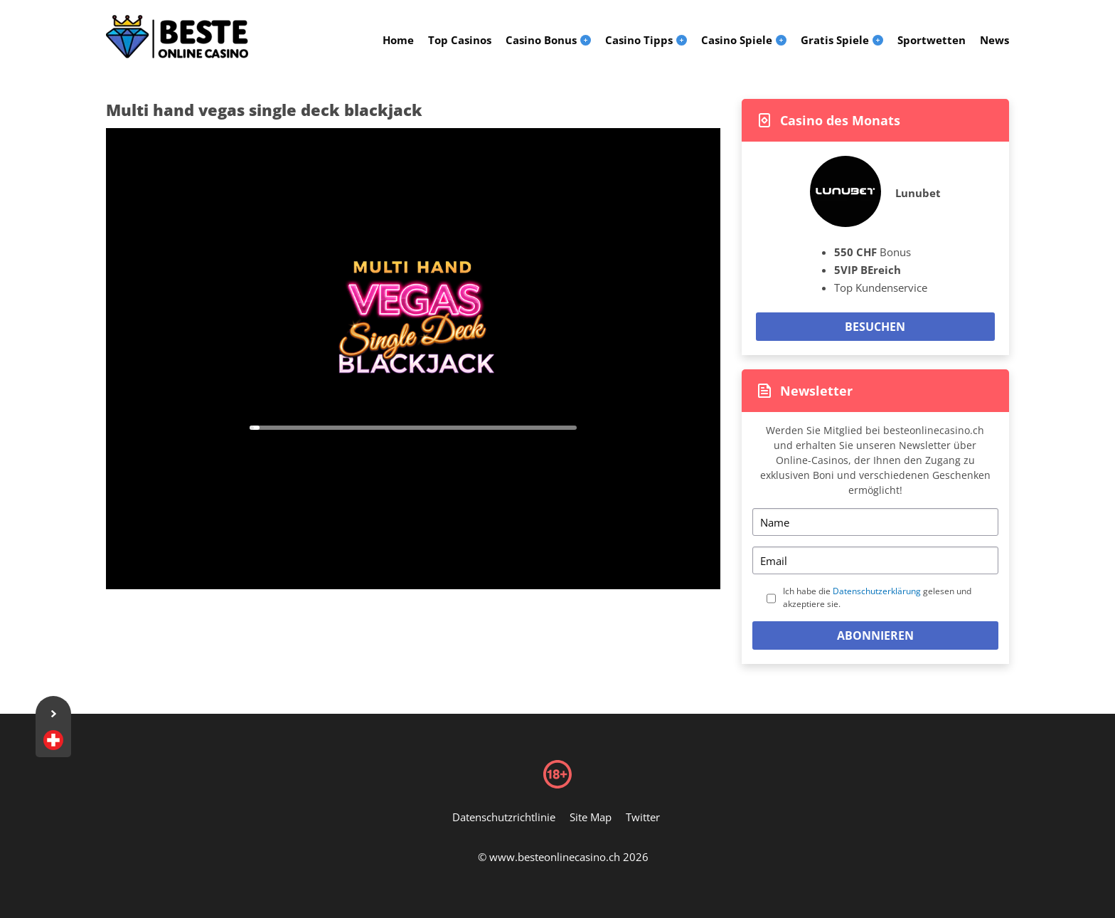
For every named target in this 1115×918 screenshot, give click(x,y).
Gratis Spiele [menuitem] (835, 40)
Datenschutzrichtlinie (503, 817)
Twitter (643, 817)
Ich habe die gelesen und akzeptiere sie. (877, 597)
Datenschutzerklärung (877, 591)
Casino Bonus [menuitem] (541, 40)
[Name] (875, 522)
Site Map (591, 817)
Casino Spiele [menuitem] (736, 40)
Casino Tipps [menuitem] (639, 40)
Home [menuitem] (398, 40)
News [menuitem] (994, 40)
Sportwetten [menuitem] (931, 40)
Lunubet (918, 193)
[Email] (875, 560)
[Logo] (177, 37)
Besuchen (875, 326)
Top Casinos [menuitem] (459, 40)
